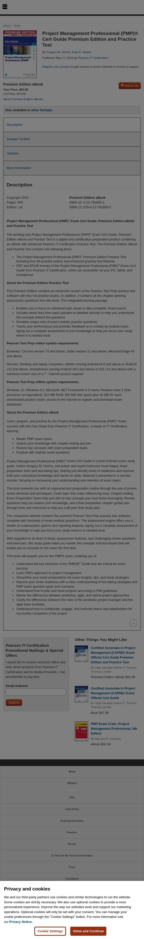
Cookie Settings (50, 931)
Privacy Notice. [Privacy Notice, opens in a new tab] (21, 922)
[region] (72, 910)
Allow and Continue (88, 931)
